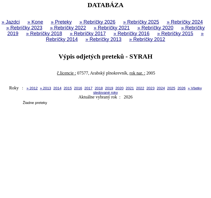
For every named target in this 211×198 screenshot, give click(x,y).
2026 (181, 88)
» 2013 (45, 88)
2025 (171, 88)
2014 (57, 88)
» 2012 (32, 88)
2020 (119, 88)
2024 (161, 88)
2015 (68, 88)
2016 (78, 88)
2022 (140, 88)
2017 (88, 88)
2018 (99, 88)
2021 (130, 88)
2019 (109, 88)
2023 (150, 88)
